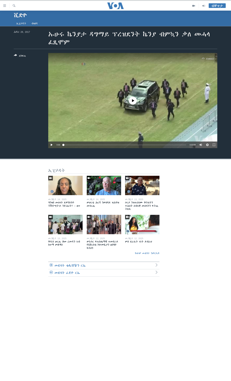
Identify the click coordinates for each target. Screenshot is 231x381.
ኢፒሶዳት (21, 23)
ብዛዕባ (34, 23)
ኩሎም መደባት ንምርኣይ (147, 253)
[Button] (20, 56)
